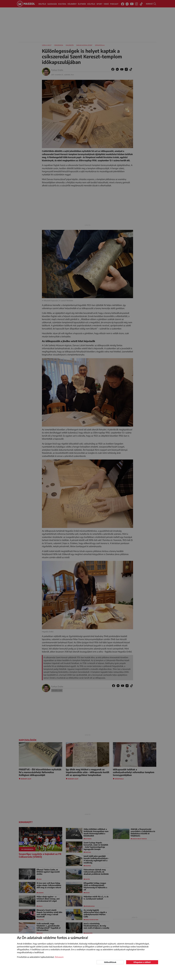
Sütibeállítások (110, 962)
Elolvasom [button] (59, 957)
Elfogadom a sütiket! (142, 962)
